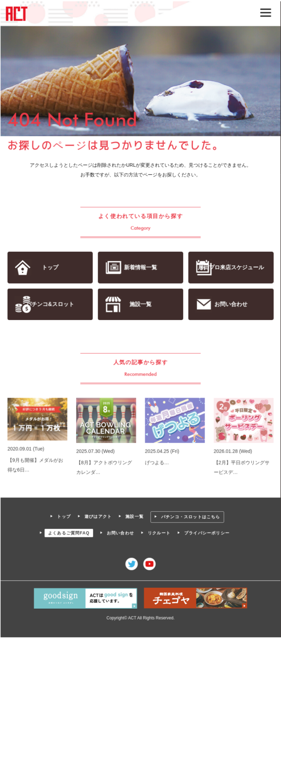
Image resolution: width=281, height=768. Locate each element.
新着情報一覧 (140, 267)
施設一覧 (140, 304)
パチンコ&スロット (50, 304)
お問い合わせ (230, 304)
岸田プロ (230, 267)
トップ (50, 267)
